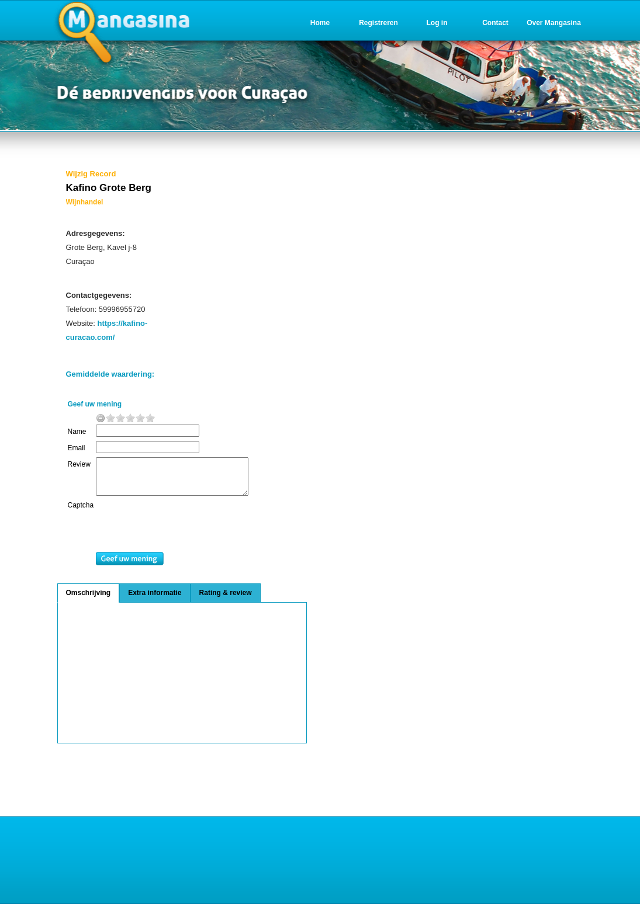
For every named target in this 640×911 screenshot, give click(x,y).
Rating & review (225, 600)
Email (76, 448)
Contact (495, 23)
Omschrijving (88, 600)
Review (79, 464)
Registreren (378, 23)
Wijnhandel (84, 202)
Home (320, 23)
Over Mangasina (554, 23)
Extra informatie (154, 600)
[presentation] (190, 534)
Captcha (81, 512)
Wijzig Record (91, 173)
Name (77, 431)
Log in (437, 23)
